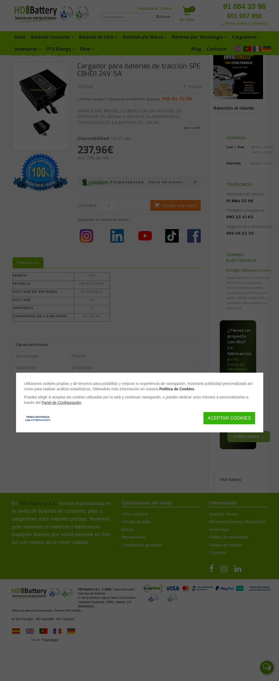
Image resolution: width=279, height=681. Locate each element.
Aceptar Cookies (229, 418)
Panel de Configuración (61, 402)
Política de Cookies (176, 389)
